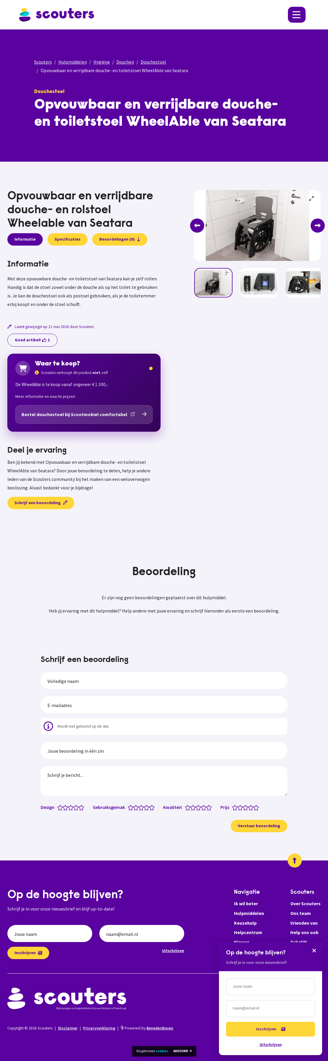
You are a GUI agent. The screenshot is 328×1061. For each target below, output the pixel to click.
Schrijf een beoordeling (40, 502)
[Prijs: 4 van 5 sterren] (252, 807)
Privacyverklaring (99, 1028)
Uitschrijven (173, 950)
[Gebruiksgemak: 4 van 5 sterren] (147, 807)
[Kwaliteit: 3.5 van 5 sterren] (202, 807)
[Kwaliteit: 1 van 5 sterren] (189, 807)
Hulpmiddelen (72, 62)
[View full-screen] (311, 198)
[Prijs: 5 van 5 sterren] (257, 807)
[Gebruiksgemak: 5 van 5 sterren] (153, 807)
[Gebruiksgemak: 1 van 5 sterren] (132, 807)
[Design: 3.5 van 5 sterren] (74, 807)
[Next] (318, 226)
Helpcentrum (248, 932)
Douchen (125, 62)
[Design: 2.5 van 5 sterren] (69, 807)
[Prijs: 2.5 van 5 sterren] (244, 807)
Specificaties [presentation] (67, 239)
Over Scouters (305, 903)
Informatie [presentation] (25, 239)
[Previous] (197, 226)
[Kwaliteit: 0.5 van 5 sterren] (186, 807)
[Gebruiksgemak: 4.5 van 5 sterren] (150, 807)
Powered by (147, 1028)
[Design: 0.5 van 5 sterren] (58, 807)
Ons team (300, 913)
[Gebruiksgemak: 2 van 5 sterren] (137, 807)
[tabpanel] (84, 284)
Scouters (43, 62)
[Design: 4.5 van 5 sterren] (80, 807)
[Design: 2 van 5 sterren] (66, 807)
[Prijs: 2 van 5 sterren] (241, 807)
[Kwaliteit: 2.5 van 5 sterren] (197, 807)
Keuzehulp (245, 923)
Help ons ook (304, 932)
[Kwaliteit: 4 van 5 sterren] (205, 807)
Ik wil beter (246, 903)
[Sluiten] (314, 950)
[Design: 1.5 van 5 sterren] (64, 807)
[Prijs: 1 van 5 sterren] (236, 807)
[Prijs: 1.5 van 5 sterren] (239, 807)
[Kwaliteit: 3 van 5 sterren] (199, 807)
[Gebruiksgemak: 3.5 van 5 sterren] (145, 807)
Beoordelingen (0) (119, 239)
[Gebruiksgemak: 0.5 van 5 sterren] (129, 807)
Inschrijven (28, 952)
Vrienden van (304, 923)
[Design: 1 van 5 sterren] (61, 807)
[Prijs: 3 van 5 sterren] (246, 807)
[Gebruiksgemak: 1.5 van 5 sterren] (134, 807)
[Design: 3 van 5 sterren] (72, 807)
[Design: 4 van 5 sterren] (77, 807)
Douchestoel (153, 62)
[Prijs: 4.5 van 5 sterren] (254, 807)
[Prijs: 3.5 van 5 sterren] (249, 807)
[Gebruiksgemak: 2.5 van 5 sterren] (140, 807)
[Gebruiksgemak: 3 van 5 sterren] (142, 807)
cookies (162, 1051)
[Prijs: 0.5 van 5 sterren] (233, 807)
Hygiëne (101, 62)
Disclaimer (68, 1028)
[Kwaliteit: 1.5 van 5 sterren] (191, 807)
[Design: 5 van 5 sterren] (82, 807)
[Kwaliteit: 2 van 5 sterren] (194, 807)
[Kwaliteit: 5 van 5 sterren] (210, 807)
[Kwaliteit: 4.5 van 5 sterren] (207, 807)
